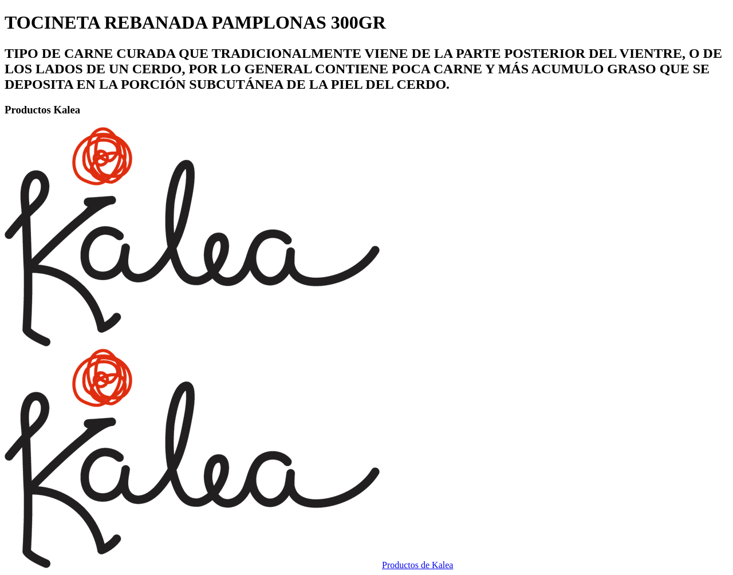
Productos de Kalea (417, 565)
